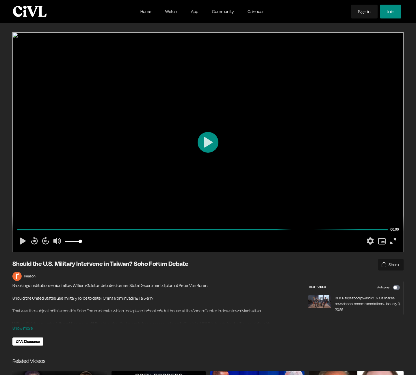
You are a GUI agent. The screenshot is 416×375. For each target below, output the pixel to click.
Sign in (364, 11)
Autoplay (388, 287)
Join (390, 11)
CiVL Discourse (28, 341)
